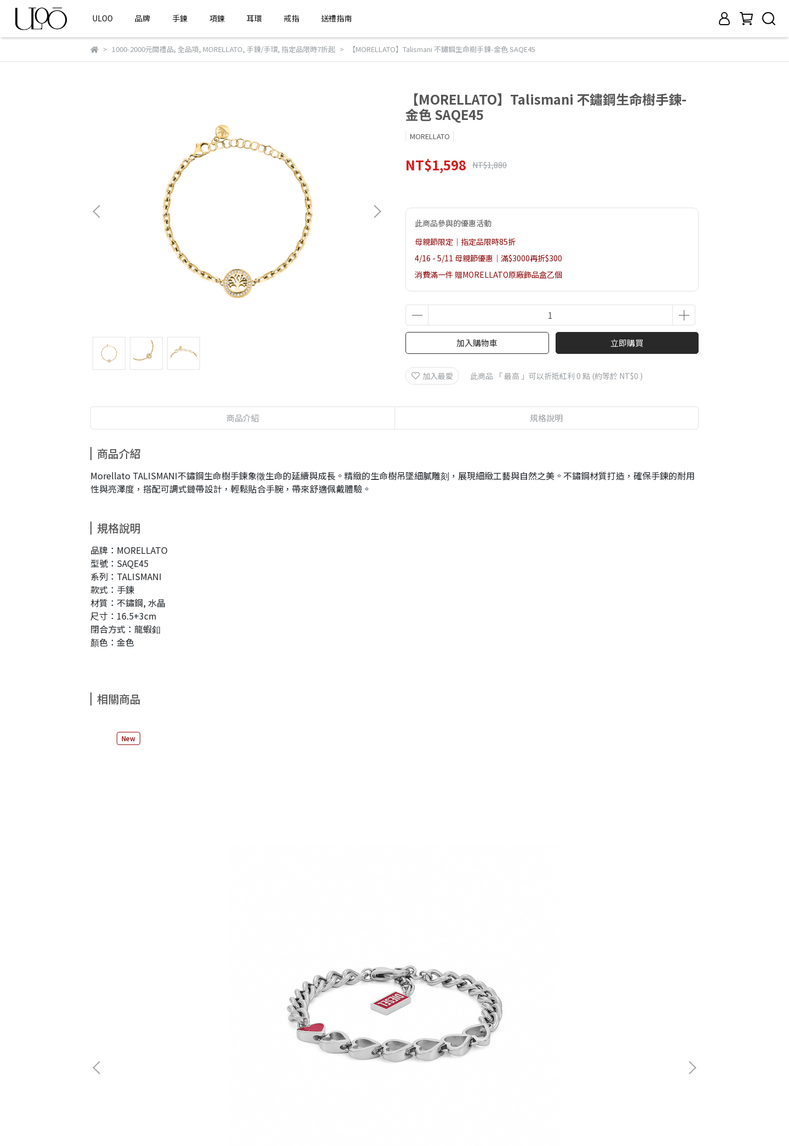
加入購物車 (477, 342)
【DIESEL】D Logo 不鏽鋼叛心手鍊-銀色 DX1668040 (168, 892)
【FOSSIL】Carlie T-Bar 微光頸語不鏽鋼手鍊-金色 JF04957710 (466, 892)
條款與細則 (109, 1058)
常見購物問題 (113, 1025)
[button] (377, 211)
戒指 (291, 18)
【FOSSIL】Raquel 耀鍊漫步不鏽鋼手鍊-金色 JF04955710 (614, 892)
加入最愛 (432, 375)
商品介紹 (242, 417)
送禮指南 (336, 18)
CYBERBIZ (369, 1118)
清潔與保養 (109, 1074)
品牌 (142, 18)
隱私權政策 (109, 1041)
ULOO (102, 18)
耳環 (254, 18)
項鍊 (217, 18)
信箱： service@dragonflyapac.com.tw (374, 1041)
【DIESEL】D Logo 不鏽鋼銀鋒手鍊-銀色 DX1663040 (316, 892)
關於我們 (105, 1009)
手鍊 (179, 18)
